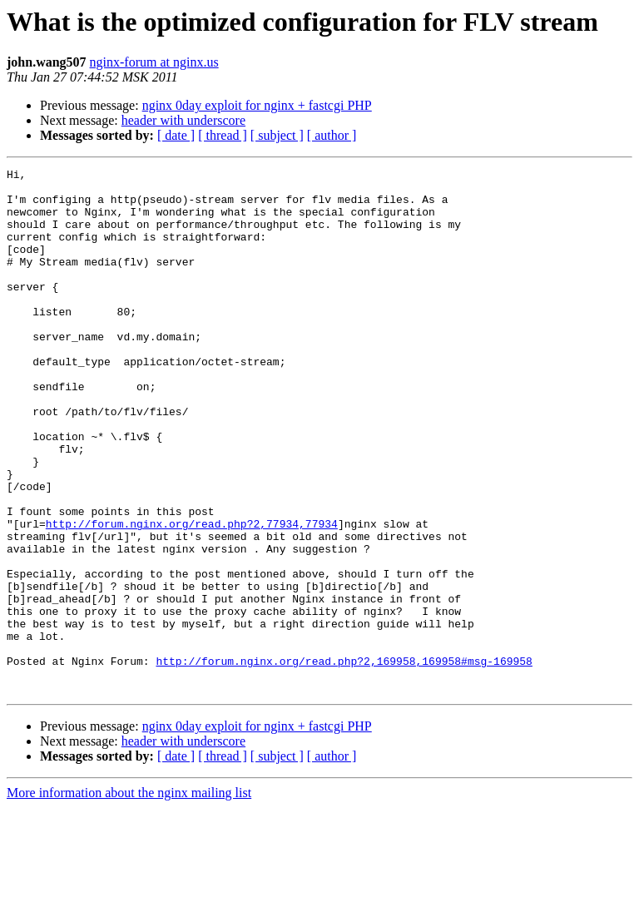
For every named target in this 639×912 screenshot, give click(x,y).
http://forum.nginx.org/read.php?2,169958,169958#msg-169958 (344, 760)
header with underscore (183, 120)
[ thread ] (222, 135)
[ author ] (332, 135)
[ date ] (176, 135)
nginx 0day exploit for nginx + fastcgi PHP (257, 105)
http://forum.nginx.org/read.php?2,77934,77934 (192, 595)
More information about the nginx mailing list (129, 897)
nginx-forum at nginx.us (154, 62)
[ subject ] (277, 135)
